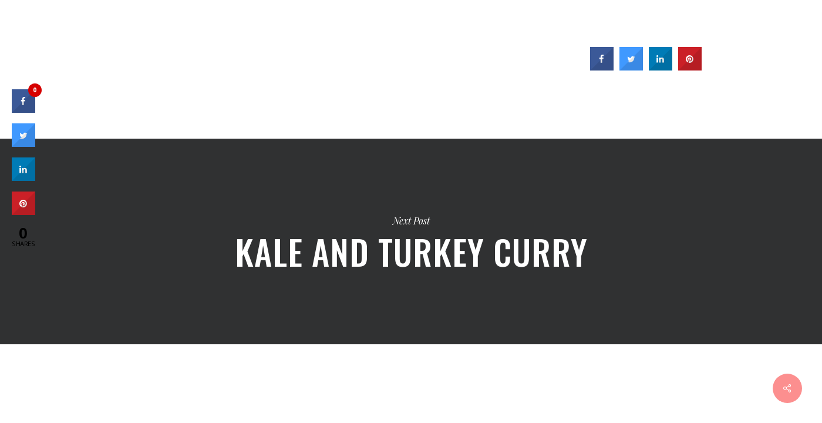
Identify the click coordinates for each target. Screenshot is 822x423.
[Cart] (799, 32)
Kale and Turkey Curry (411, 241)
